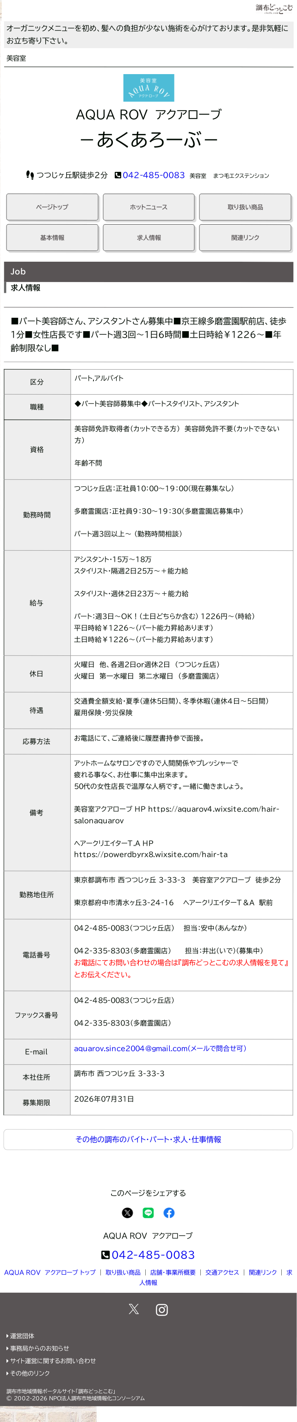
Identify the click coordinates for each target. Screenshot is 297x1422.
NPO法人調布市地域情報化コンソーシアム (97, 1398)
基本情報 (52, 237)
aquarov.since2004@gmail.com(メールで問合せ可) (160, 1048)
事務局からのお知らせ (39, 1349)
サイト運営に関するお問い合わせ (53, 1361)
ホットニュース (148, 207)
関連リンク (245, 238)
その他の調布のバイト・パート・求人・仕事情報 (148, 1139)
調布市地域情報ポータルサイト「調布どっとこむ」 (61, 1391)
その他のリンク (30, 1374)
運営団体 (22, 1336)
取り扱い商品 (245, 207)
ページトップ (52, 207)
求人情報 (149, 238)
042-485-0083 (154, 175)
